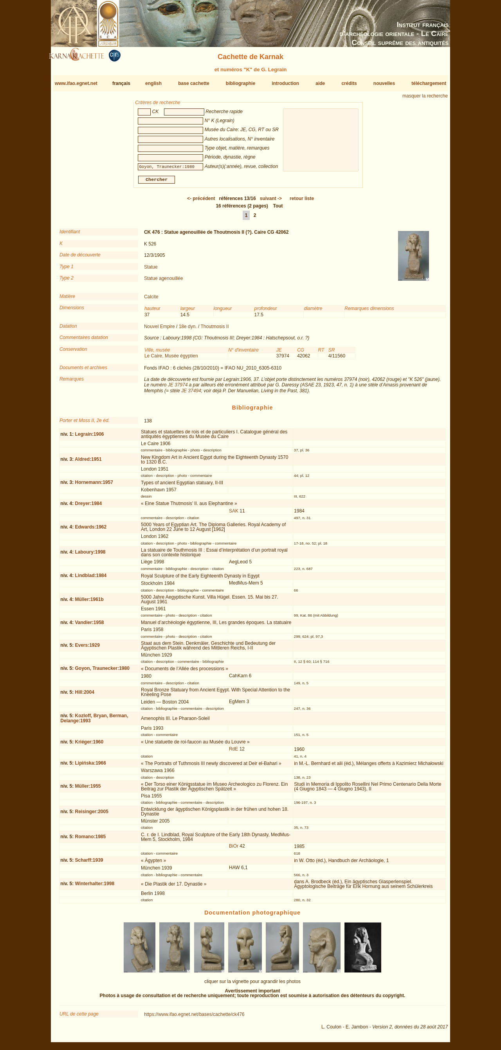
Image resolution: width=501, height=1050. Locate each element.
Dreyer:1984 (88, 506)
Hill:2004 (84, 695)
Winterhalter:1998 (94, 886)
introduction (285, 83)
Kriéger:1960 (89, 744)
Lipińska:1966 (90, 766)
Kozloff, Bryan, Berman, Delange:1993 (94, 721)
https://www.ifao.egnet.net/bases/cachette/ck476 (194, 1017)
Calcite (151, 300)
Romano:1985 (90, 840)
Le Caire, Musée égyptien (171, 359)
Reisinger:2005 (91, 814)
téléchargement (428, 83)
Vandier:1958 (89, 625)
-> (271, 201)
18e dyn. (188, 329)
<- (201, 201)
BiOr (233, 849)
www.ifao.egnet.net (76, 83)
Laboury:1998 (90, 555)
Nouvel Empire (159, 329)
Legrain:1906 (89, 437)
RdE (233, 752)
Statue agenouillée (163, 281)
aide (320, 83)
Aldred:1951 (88, 462)
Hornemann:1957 (94, 485)
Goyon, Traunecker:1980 (102, 671)
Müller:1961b (89, 602)
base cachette (193, 83)
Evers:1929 (87, 648)
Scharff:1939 (89, 863)
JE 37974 (178, 388)
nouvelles (384, 83)
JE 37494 (191, 394)
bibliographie (240, 83)
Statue (151, 269)
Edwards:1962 (90, 530)
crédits (349, 83)
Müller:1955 (88, 789)
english (153, 83)
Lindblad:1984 (90, 578)
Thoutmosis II (215, 329)
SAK (233, 514)
